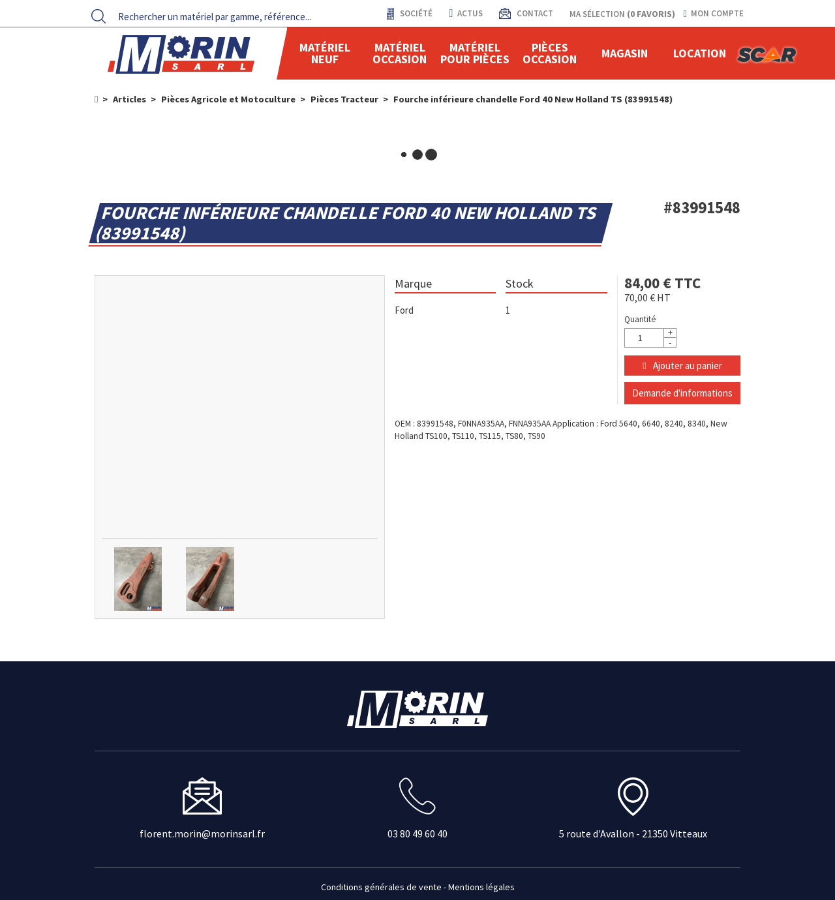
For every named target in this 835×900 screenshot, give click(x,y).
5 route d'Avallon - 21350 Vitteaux (633, 833)
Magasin (624, 53)
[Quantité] (650, 338)
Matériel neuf (324, 53)
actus (465, 13)
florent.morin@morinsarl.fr (202, 833)
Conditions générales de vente (381, 887)
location (699, 53)
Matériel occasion (399, 53)
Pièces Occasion (550, 53)
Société (415, 13)
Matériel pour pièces (474, 53)
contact (534, 13)
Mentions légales (481, 887)
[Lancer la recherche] (98, 16)
